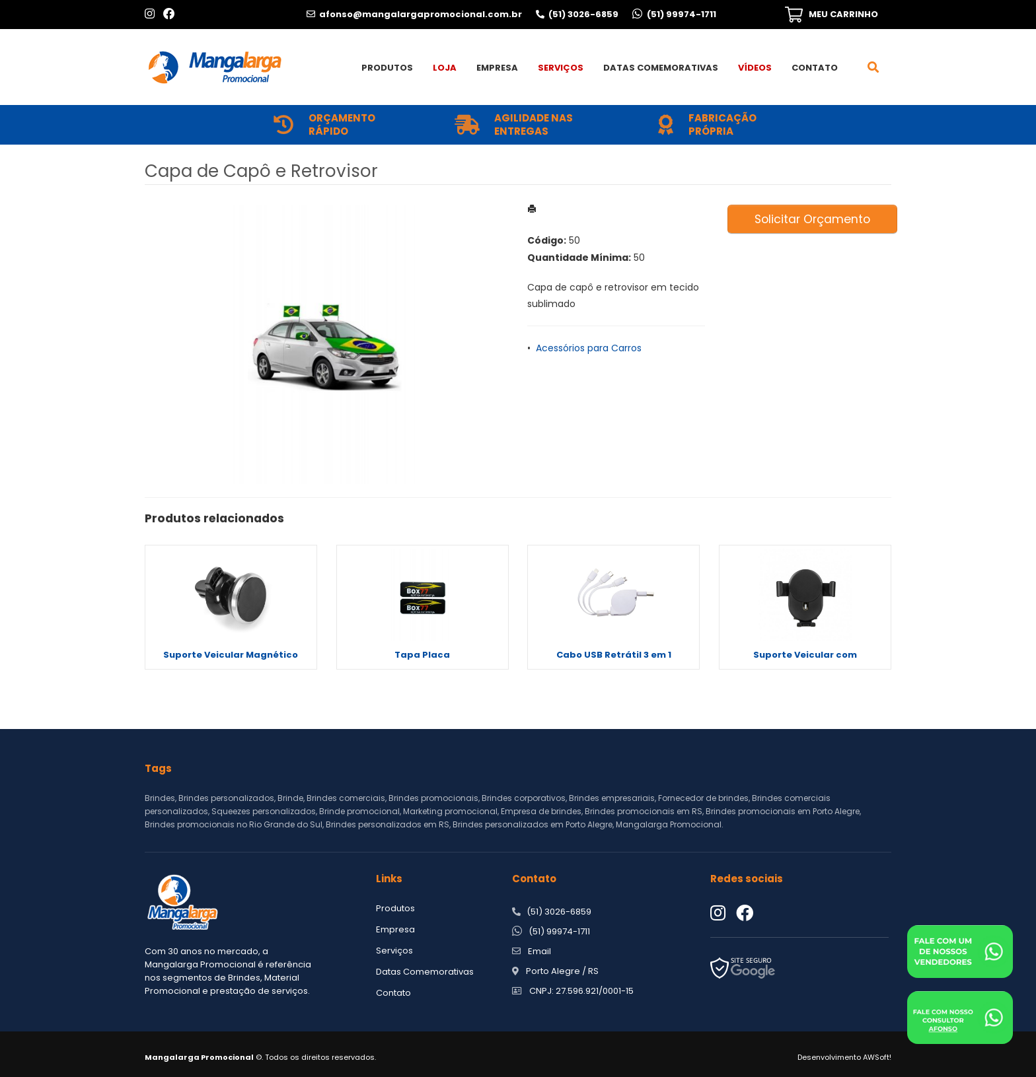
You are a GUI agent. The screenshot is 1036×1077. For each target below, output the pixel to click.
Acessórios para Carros (589, 348)
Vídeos (755, 67)
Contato (815, 67)
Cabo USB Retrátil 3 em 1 (613, 654)
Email (539, 951)
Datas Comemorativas (660, 67)
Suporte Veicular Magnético (230, 654)
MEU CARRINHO (843, 14)
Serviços (560, 67)
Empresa (497, 67)
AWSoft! (877, 1057)
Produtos (387, 67)
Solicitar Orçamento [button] (812, 219)
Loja (445, 67)
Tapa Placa (422, 654)
